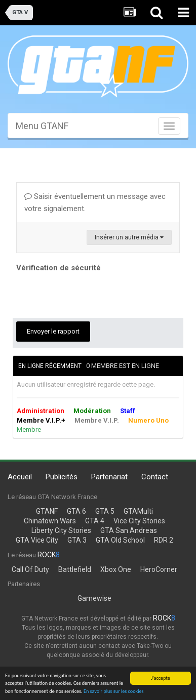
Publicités (61, 476)
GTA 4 (94, 521)
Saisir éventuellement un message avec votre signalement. (95, 202)
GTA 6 (76, 511)
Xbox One (115, 569)
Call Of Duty (30, 569)
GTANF (47, 511)
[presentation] (93, 294)
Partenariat (109, 476)
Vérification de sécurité (58, 267)
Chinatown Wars (50, 521)
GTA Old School (120, 540)
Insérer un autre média (129, 237)
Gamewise (94, 598)
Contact (154, 476)
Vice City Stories (139, 521)
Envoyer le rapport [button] (53, 331)
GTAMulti (138, 511)
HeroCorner (158, 569)
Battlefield (74, 569)
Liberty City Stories (61, 530)
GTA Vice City (37, 540)
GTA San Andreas (128, 530)
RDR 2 (163, 540)
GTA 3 (77, 540)
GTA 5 (104, 511)
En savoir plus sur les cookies (114, 691)
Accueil (20, 476)
